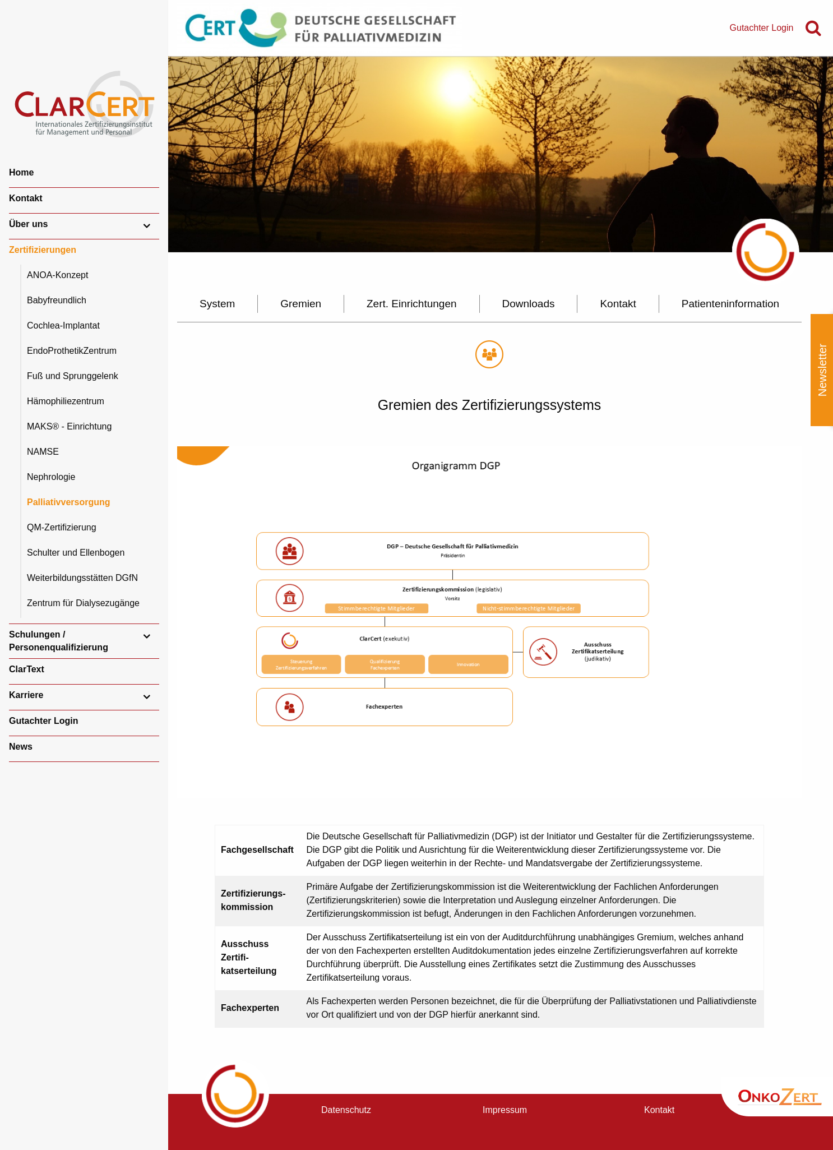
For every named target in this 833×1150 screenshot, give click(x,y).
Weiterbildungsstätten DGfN (82, 578)
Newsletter (822, 370)
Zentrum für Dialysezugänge (83, 603)
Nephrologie (51, 477)
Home (21, 172)
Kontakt (26, 198)
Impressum (505, 1110)
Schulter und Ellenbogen (75, 552)
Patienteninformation (730, 304)
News (21, 746)
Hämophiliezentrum (65, 401)
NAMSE (43, 451)
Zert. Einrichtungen (412, 304)
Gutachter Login (43, 721)
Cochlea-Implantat (63, 325)
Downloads (528, 304)
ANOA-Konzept (57, 275)
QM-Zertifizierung (61, 527)
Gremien (300, 304)
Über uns (28, 224)
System (217, 304)
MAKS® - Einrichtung (69, 426)
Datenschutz (346, 1110)
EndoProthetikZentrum (72, 350)
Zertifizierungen (42, 250)
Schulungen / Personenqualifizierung (58, 641)
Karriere (26, 695)
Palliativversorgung (68, 502)
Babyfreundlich (56, 300)
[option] (500, 154)
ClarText (26, 669)
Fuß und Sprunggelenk (72, 376)
